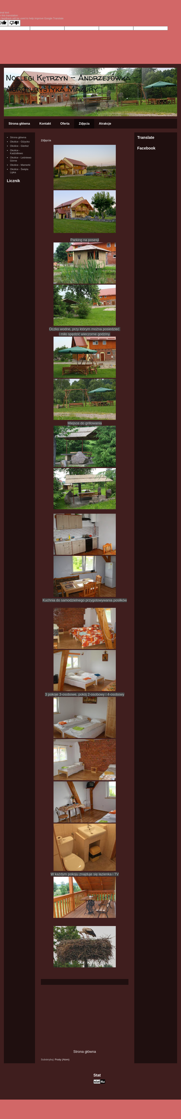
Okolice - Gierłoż (19, 145)
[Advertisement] (84, 1017)
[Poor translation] (14, 23)
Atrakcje (105, 123)
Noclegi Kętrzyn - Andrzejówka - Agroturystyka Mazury (72, 83)
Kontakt (45, 123)
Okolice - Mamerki (20, 164)
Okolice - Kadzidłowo (16, 152)
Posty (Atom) (62, 1059)
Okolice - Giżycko (20, 141)
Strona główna (19, 123)
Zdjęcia (84, 123)
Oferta (64, 123)
